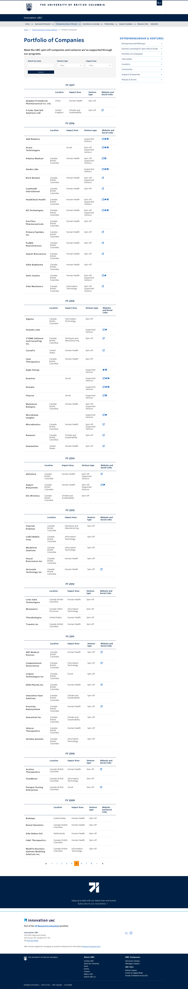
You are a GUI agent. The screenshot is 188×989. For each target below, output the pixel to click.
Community (127, 69)
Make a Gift (88, 974)
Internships (127, 59)
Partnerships (109, 24)
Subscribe (154, 24)
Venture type (62, 61)
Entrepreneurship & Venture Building (44, 30)
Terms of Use (45, 985)
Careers (87, 971)
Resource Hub (142, 24)
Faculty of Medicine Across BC (136, 976)
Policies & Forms (129, 80)
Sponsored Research (43, 24)
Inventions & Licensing (91, 24)
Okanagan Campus (132, 964)
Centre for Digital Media (134, 973)
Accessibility (68, 985)
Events (86, 969)
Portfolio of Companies (132, 54)
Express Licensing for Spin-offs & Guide (140, 49)
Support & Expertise (131, 74)
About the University (91, 964)
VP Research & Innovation (47, 926)
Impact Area (91, 61)
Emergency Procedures (31, 985)
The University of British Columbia (29, 7)
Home (27, 24)
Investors (126, 64)
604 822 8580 (32, 941)
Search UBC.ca (89, 977)
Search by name (34, 61)
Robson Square (131, 970)
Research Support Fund (91, 946)
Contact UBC (89, 961)
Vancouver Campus (132, 961)
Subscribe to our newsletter (92, 904)
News (86, 966)
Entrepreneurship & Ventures (66, 24)
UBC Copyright (57, 985)
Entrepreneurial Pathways (133, 43)
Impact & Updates (125, 24)
